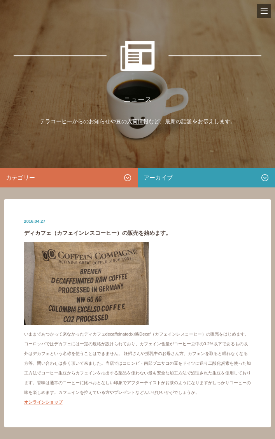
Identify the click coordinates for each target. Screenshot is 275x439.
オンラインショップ (43, 402)
